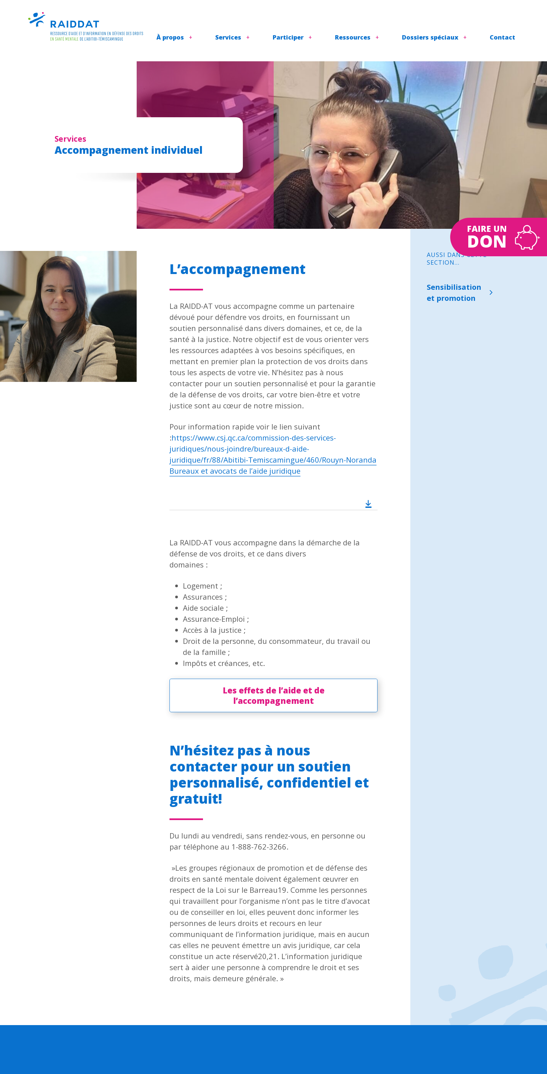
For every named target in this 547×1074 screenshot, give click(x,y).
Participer (288, 37)
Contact (502, 37)
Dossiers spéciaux (430, 37)
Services (228, 37)
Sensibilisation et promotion (454, 292)
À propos (170, 37)
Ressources (352, 37)
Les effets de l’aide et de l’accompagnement (274, 695)
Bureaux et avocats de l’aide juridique (234, 471)
